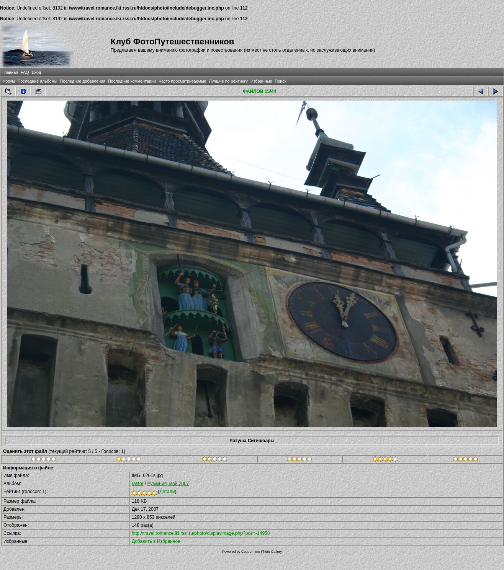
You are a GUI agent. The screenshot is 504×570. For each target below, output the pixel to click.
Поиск (280, 81)
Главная (10, 72)
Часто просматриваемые (182, 81)
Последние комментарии (132, 81)
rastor (138, 483)
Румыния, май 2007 (168, 483)
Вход (36, 72)
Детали (167, 491)
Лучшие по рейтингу (228, 81)
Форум (8, 81)
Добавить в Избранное (156, 541)
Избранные (261, 81)
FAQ (25, 72)
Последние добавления (82, 81)
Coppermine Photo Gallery (261, 552)
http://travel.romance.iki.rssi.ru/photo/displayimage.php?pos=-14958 (201, 533)
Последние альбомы (37, 81)
